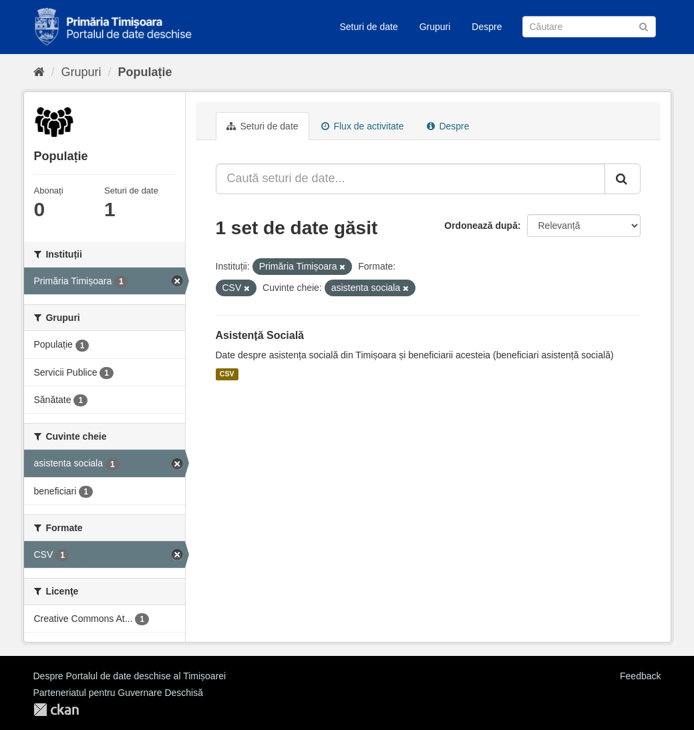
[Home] (39, 72)
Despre (487, 26)
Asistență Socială (260, 335)
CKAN (56, 710)
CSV (227, 374)
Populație (145, 72)
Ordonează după (481, 225)
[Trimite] (643, 25)
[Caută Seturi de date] (589, 26)
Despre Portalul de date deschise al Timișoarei (129, 676)
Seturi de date (369, 26)
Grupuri (435, 26)
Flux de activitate (362, 126)
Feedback (640, 676)
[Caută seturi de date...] (410, 178)
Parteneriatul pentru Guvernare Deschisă (118, 692)
